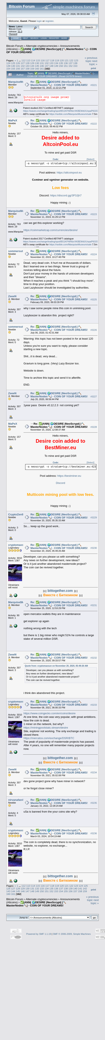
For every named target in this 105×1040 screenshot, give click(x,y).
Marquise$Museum (20, 602)
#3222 (94, 123)
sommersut (15, 251)
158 (27, 68)
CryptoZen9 (15, 514)
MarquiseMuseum (19, 81)
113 (28, 60)
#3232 (94, 658)
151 (66, 65)
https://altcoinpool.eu (69, 172)
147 (47, 65)
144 (32, 65)
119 (57, 60)
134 (56, 63)
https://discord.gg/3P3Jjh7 (66, 195)
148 (51, 65)
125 (13, 63)
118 (52, 60)
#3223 (94, 214)
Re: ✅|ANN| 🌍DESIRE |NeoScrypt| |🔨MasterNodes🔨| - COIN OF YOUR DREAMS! (59, 83)
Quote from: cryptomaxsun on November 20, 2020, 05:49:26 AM (56, 666)
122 (71, 60)
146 (42, 65)
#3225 (94, 299)
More (64, 38)
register (49, 21)
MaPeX (12, 120)
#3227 (94, 396)
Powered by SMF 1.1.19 (38, 934)
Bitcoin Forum (14, 45)
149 (56, 65)
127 (23, 63)
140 (13, 65)
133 (51, 63)
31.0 (20, 31)
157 (23, 68)
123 (76, 60)
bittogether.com (60, 590)
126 (18, 63)
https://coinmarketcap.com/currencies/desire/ (51, 230)
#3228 (94, 427)
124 (8, 63)
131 (42, 63)
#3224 (94, 254)
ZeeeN (12, 296)
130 (37, 63)
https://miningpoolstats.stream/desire (46, 727)
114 (33, 60)
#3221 (94, 85)
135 (61, 63)
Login (44, 38)
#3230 (94, 548)
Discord (60, 483)
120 (62, 60)
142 (23, 65)
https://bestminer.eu (69, 475)
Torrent (13, 34)
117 (47, 60)
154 (8, 68)
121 (66, 60)
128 (27, 63)
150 (61, 65)
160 (37, 68)
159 (32, 68)
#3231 (94, 605)
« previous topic (91, 59)
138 (75, 63)
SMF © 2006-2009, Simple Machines (72, 934)
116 (43, 60)
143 (27, 65)
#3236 (94, 833)
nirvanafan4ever (18, 799)
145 (37, 65)
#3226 (94, 330)
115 (38, 60)
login (39, 21)
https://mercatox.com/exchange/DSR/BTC (49, 738)
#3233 (94, 705)
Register (54, 38)
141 (18, 65)
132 (47, 63)
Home (16, 38)
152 (70, 65)
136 (66, 63)
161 (42, 68)
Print (93, 68)
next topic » (93, 62)
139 (8, 65)
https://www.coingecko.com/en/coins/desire (50, 713)
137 (70, 63)
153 (75, 65)
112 (23, 60)
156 (18, 68)
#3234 (94, 772)
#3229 (94, 517)
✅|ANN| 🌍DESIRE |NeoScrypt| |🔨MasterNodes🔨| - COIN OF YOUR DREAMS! (36, 904)
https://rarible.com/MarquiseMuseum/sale (70, 114)
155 (13, 68)
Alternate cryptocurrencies (42, 45)
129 (32, 63)
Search (34, 38)
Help (25, 38)
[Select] (90, 159)
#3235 (94, 803)
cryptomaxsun (17, 544)
